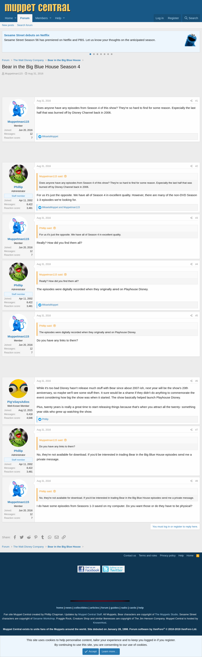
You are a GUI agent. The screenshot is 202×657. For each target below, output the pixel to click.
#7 (196, 429)
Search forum (25, 25)
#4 (196, 264)
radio (124, 607)
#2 (196, 166)
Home (9, 18)
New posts (8, 25)
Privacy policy (168, 555)
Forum (25, 18)
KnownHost (99, 622)
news (68, 607)
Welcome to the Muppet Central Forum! (31, 35)
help (141, 607)
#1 (196, 100)
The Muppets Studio (166, 614)
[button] (15, 18)
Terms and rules (148, 555)
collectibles (81, 607)
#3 (196, 218)
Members (41, 18)
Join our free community (70, 40)
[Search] (191, 18)
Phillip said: (45, 228)
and (61, 207)
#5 (196, 315)
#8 (196, 481)
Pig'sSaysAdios (18, 401)
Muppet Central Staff (90, 614)
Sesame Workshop (44, 618)
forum (104, 607)
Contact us (130, 555)
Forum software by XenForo (163, 629)
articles (95, 607)
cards (132, 607)
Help (58, 18)
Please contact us (158, 40)
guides (115, 607)
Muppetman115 (14, 73)
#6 (196, 381)
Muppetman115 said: (51, 176)
